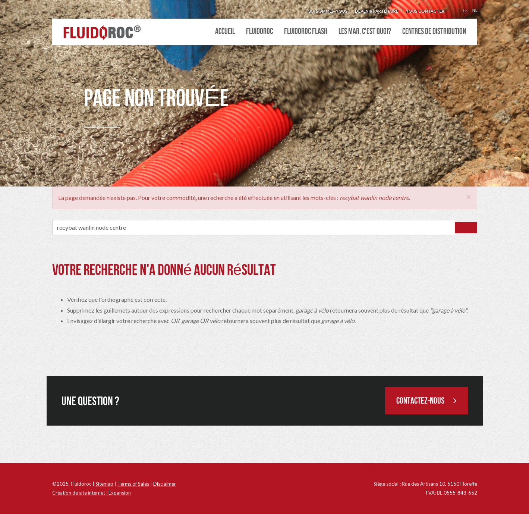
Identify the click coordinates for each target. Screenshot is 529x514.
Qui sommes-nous (327, 11)
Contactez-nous (426, 400)
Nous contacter (425, 11)
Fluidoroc (259, 31)
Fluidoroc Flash (305, 31)
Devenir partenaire (376, 11)
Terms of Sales (133, 484)
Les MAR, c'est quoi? (365, 31)
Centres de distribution (434, 31)
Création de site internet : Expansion (91, 493)
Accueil (225, 31)
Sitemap (104, 484)
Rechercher (466, 227)
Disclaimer (164, 484)
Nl (474, 10)
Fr (465, 10)
